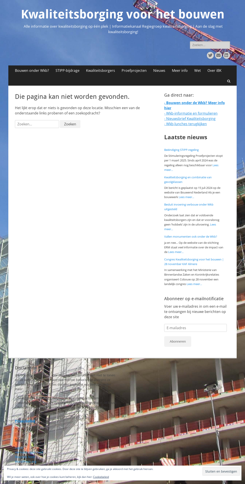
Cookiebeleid (101, 477)
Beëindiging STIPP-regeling (181, 150)
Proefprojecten (134, 70)
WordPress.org (25, 461)
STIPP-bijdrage (67, 70)
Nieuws (159, 70)
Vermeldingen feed (29, 452)
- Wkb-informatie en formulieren (191, 113)
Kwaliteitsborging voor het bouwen (122, 14)
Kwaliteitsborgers (100, 70)
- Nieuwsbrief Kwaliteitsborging (190, 118)
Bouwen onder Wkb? (32, 70)
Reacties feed (25, 457)
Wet (197, 70)
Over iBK (214, 70)
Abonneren (178, 341)
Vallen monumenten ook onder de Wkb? (190, 236)
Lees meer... (186, 197)
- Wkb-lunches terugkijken (185, 123)
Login (19, 448)
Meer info (180, 70)
